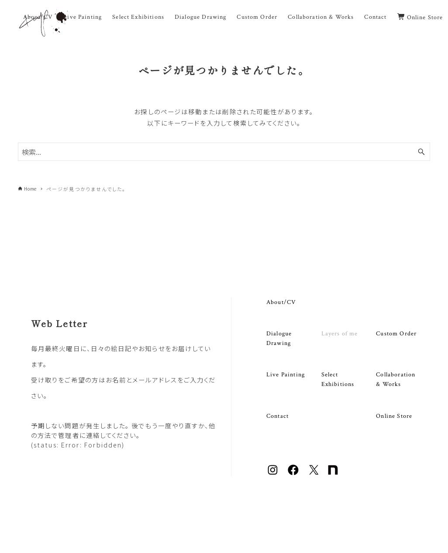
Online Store (394, 416)
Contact (277, 416)
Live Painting (285, 374)
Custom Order (396, 333)
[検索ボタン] (421, 152)
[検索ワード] (224, 152)
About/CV (281, 302)
